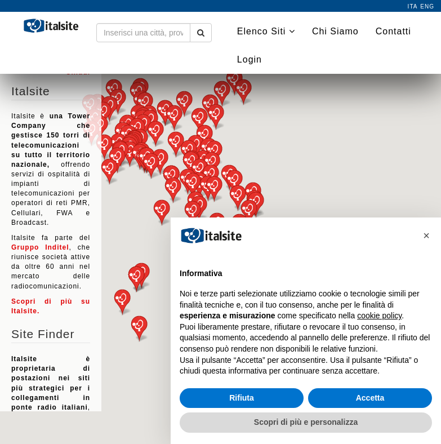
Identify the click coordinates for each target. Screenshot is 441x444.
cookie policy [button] (379, 315)
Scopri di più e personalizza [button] (306, 422)
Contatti (393, 31)
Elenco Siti (266, 31)
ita (413, 6)
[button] (122, 302)
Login (249, 59)
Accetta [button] (370, 397)
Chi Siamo (335, 31)
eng (427, 6)
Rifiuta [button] (241, 397)
